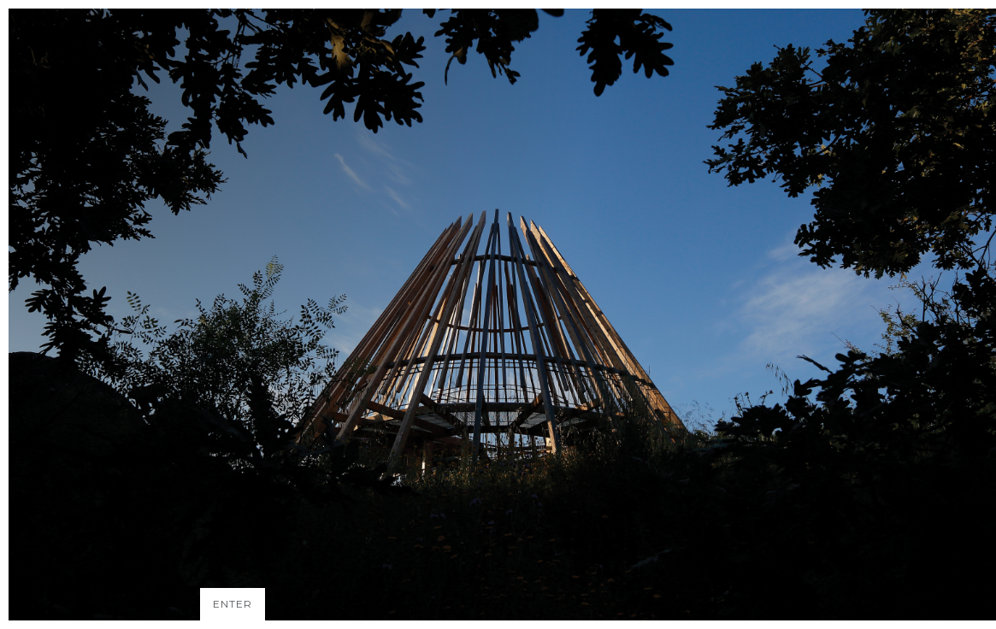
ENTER (232, 603)
